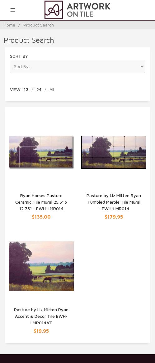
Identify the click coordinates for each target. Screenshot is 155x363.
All (51, 89)
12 (26, 89)
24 (38, 89)
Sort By (19, 56)
